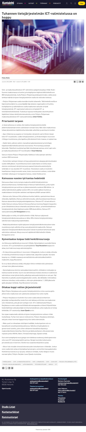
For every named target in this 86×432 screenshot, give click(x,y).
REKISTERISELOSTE (32, 423)
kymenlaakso (7, 361)
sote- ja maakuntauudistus (21, 361)
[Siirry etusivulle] (8, 3)
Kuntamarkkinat (10, 411)
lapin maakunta (28, 364)
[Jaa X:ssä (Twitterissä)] (77, 81)
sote (47, 361)
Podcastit (57, 3)
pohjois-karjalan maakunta (12, 364)
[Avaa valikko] (75, 3)
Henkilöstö (61, 400)
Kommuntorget (10, 417)
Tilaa (81, 3)
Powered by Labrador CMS (43, 429)
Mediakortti (61, 401)
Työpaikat (43, 3)
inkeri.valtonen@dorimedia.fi (66, 390)
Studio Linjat (8, 406)
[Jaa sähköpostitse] (82, 81)
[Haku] (71, 3)
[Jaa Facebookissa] (74, 81)
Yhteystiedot (61, 398)
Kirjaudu (67, 3)
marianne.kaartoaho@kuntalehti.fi (68, 383)
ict (56, 364)
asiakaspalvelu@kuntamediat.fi (39, 381)
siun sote (54, 361)
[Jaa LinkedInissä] (80, 81)
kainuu (51, 364)
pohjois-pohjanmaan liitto (68, 361)
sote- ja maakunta (38, 361)
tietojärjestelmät (41, 364)
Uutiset (31, 3)
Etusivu (20, 3)
